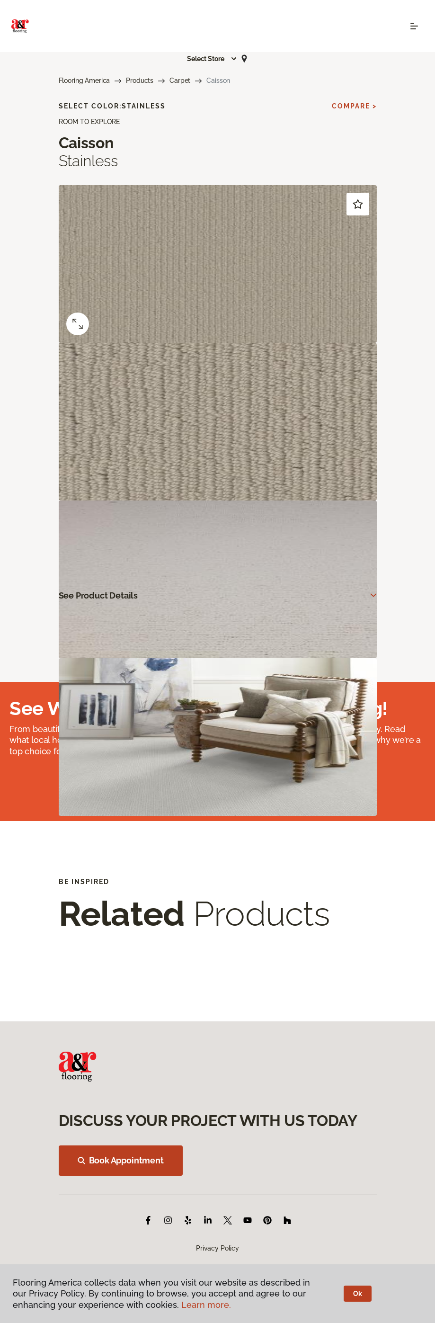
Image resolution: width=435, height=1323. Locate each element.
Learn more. (206, 1305)
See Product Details (98, 595)
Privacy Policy (217, 1248)
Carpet (179, 80)
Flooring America (84, 80)
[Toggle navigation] (414, 26)
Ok (357, 1293)
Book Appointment (121, 1160)
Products (139, 80)
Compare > (354, 106)
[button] (212, 58)
